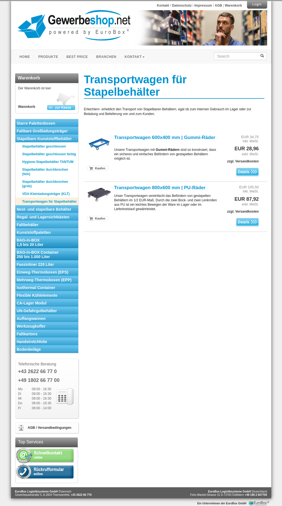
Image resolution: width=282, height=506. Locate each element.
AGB (218, 5)
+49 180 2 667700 (256, 494)
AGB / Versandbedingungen (50, 428)
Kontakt (163, 5)
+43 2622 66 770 (81, 494)
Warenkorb (233, 5)
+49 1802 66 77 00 (39, 380)
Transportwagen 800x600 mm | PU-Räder (160, 187)
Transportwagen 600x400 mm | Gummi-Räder (164, 137)
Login (257, 4)
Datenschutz (182, 5)
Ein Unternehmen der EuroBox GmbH (221, 503)
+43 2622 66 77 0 (37, 371)
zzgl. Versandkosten (243, 161)
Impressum (203, 5)
